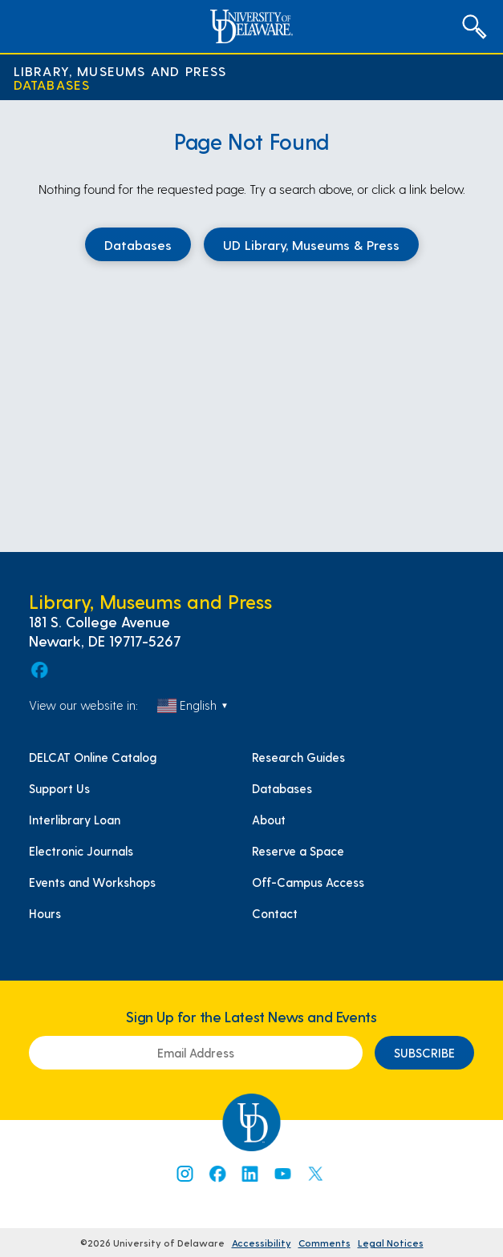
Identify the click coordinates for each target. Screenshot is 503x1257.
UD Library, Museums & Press (311, 244)
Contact (275, 913)
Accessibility (261, 1242)
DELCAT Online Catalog (92, 757)
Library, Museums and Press (120, 71)
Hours (45, 913)
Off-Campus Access (308, 882)
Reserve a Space (298, 851)
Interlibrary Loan (74, 819)
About (269, 819)
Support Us (59, 788)
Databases (52, 84)
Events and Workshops (92, 882)
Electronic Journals (81, 851)
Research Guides (298, 757)
